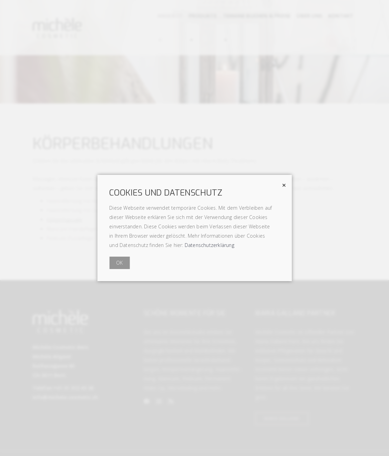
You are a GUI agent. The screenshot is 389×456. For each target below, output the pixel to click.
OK (119, 262)
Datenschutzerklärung (209, 245)
